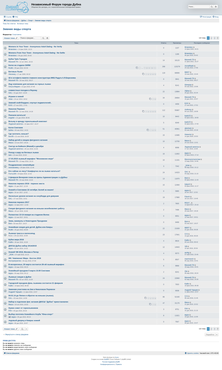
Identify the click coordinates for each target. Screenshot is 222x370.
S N (186, 234)
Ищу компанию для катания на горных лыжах (29, 84)
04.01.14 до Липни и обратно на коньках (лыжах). (31, 296)
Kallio (10, 242)
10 (151, 68)
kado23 (188, 116)
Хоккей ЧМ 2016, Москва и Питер (23, 252)
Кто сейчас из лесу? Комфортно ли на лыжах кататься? (34, 171)
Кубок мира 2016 (16, 240)
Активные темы (22, 23)
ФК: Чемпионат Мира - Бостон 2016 (24, 258)
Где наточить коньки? (18, 134)
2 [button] (211, 38)
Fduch (187, 197)
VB (186, 246)
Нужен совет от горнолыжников (23, 308)
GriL (10, 93)
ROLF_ (188, 203)
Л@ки (187, 91)
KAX (10, 105)
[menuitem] (15, 17)
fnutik (10, 68)
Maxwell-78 (13, 62)
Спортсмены (16, 34)
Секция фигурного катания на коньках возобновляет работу (36, 208)
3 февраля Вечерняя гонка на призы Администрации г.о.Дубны (37, 177)
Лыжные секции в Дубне (19, 277)
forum (117, 357)
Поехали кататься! (17, 115)
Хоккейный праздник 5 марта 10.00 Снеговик (29, 271)
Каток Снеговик (15, 128)
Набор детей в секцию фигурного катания (27, 140)
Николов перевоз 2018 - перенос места (26, 184)
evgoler (11, 118)
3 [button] (214, 38)
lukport (187, 184)
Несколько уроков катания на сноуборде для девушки (33, 196)
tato (10, 155)
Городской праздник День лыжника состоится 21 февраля (35, 283)
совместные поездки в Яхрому (22, 90)
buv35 (10, 136)
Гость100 (12, 174)
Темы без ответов (9, 23)
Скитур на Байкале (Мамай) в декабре (26, 146)
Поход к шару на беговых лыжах (23, 152)
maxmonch (189, 259)
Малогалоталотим (192, 159)
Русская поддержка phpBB (111, 362)
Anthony (188, 109)
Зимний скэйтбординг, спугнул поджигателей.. (30, 103)
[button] (217, 38)
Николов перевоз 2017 (18, 202)
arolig (187, 253)
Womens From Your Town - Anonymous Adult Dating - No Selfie (36, 53)
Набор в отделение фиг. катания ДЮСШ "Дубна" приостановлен (38, 302)
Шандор (188, 85)
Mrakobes (12, 49)
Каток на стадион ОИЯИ (19, 65)
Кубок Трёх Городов (17, 59)
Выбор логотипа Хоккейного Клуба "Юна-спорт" (30, 314)
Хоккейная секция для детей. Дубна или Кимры (30, 227)
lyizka (10, 130)
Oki (186, 271)
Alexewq (11, 74)
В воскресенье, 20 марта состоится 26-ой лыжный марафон (36, 264)
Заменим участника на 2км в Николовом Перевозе (31, 289)
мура (187, 153)
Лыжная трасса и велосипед (21, 233)
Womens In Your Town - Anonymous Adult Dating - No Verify (35, 47)
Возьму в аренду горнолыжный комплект (27, 121)
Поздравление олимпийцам (21, 165)
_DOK (187, 165)
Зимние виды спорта (17, 29)
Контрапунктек (14, 261)
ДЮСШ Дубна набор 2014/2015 (22, 246)
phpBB (106, 359)
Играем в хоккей (16, 96)
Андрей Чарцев (15, 292)
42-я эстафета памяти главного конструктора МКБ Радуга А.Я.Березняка (42, 78)
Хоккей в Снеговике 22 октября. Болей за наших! (31, 190)
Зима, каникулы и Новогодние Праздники (27, 221)
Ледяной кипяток (15, 124)
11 (155, 68)
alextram (188, 128)
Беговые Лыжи (15, 72)
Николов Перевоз (16, 109)
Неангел (188, 134)
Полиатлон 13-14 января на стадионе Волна (28, 215)
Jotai (10, 99)
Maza (10, 143)
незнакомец (13, 167)
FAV (10, 311)
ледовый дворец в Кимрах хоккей (24, 320)
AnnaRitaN (189, 66)
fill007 (187, 72)
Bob (186, 178)
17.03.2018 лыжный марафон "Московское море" (31, 159)
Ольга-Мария (14, 87)
